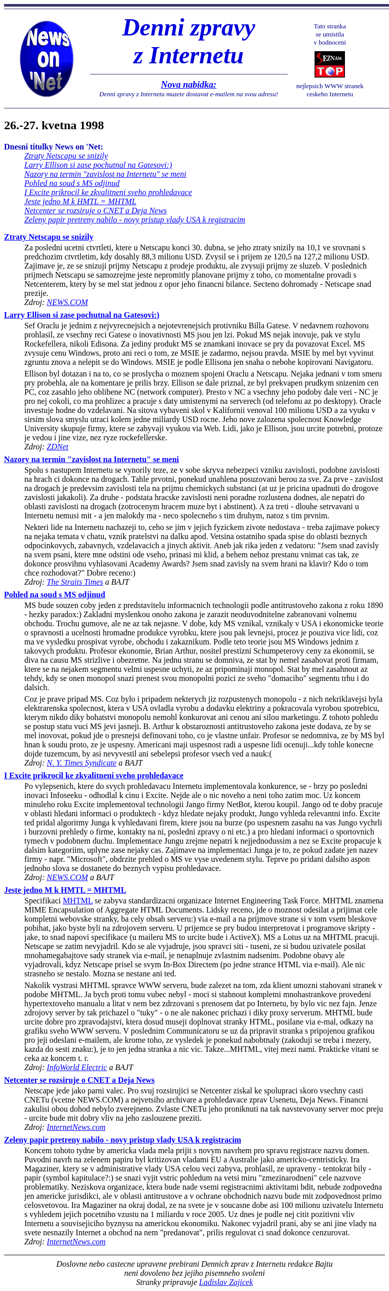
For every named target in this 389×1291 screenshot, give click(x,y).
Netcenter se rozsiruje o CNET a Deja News (95, 210)
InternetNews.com (76, 1127)
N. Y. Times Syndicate (81, 762)
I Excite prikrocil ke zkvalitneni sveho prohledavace (108, 192)
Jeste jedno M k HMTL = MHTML (80, 201)
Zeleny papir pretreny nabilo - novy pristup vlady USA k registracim (134, 219)
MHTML (78, 900)
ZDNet (57, 446)
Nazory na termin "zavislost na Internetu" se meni (105, 174)
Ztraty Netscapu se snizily (66, 155)
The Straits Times (75, 582)
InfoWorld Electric (77, 1067)
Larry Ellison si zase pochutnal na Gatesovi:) (98, 165)
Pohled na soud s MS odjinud (72, 183)
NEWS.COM (67, 302)
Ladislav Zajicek (226, 1282)
